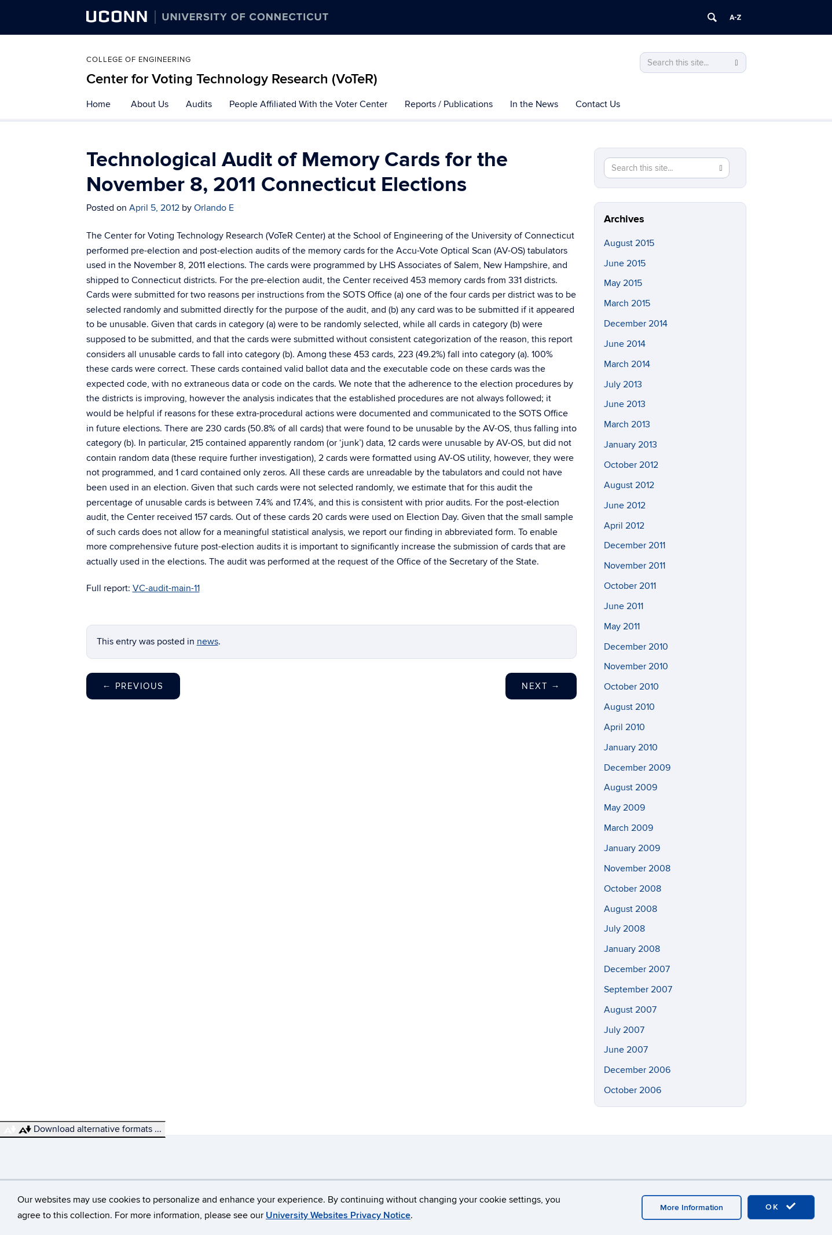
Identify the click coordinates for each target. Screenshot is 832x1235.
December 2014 (636, 323)
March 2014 (627, 364)
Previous (133, 686)
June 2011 (623, 606)
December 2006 (637, 1070)
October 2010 (631, 686)
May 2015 (623, 283)
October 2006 (632, 1090)
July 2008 (624, 929)
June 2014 (625, 344)
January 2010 (631, 747)
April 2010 (624, 727)
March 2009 (628, 828)
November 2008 (637, 868)
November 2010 (636, 666)
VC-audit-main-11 (166, 588)
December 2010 (636, 647)
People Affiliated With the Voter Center (308, 104)
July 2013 (623, 384)
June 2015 (625, 263)
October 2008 (632, 889)
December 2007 (637, 969)
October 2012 (631, 465)
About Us (149, 104)
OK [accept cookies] (781, 1206)
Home (98, 104)
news (207, 641)
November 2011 (634, 565)
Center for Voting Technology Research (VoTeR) (231, 79)
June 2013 (625, 404)
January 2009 (632, 848)
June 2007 (626, 1050)
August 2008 (630, 909)
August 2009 (630, 787)
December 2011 (634, 545)
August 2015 (629, 243)
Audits (199, 104)
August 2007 (630, 1010)
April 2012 (624, 526)
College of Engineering (138, 59)
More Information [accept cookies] (691, 1207)
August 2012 (629, 485)
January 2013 (630, 444)
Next (541, 686)
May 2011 (622, 626)
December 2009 (637, 768)
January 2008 (632, 949)
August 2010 (629, 707)
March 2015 (627, 303)
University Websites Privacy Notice (338, 1215)
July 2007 (624, 1030)
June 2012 (625, 505)
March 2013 (627, 424)
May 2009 (624, 807)
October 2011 (630, 586)
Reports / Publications (449, 104)
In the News (534, 104)
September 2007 (638, 989)
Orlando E (214, 208)
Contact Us (598, 104)
